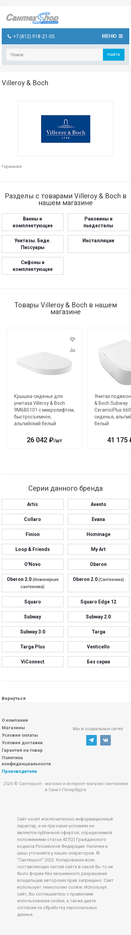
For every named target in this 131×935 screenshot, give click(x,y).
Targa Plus (32, 646)
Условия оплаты (20, 735)
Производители (19, 771)
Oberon (98, 564)
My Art (98, 549)
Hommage (98, 534)
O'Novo (32, 564)
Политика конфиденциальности (26, 760)
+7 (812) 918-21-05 (34, 36)
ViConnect (32, 661)
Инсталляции (98, 240)
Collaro (32, 519)
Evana (98, 519)
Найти (113, 54)
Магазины (13, 727)
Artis (32, 504)
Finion (33, 534)
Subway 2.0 (98, 616)
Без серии (98, 661)
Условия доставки (22, 742)
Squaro (32, 601)
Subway (32, 616)
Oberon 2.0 (98, 579)
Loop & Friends (32, 549)
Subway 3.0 (32, 631)
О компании (15, 720)
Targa (98, 631)
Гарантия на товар (22, 750)
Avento (98, 504)
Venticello (98, 646)
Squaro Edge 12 (98, 601)
